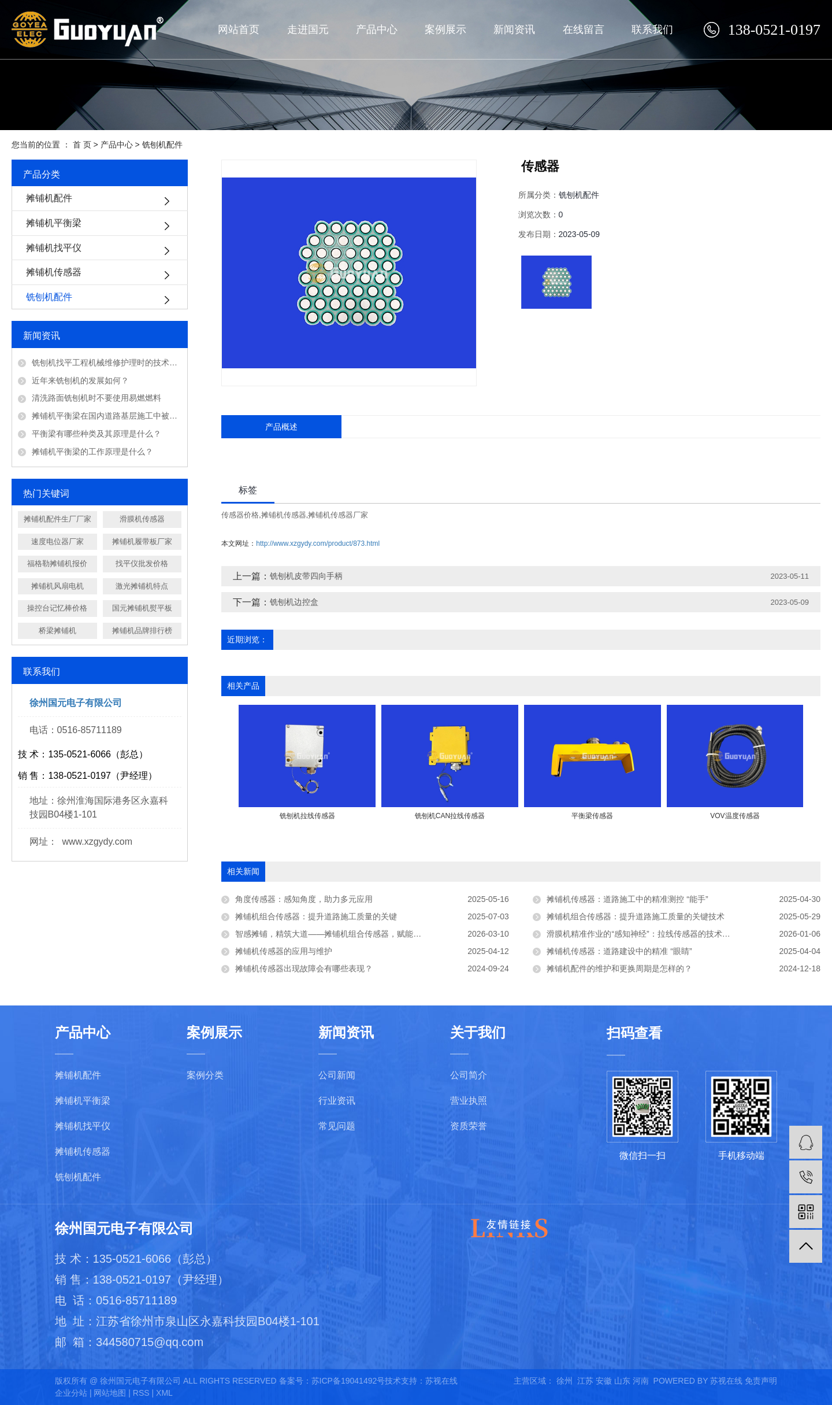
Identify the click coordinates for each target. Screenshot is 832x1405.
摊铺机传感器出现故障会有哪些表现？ (304, 968)
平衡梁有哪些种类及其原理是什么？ (96, 433)
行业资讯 (336, 1100)
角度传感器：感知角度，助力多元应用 (304, 899)
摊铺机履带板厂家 (142, 541)
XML (164, 1392)
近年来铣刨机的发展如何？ (80, 380)
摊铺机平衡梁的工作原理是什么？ (92, 451)
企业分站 (71, 1392)
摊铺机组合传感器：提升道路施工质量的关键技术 (636, 916)
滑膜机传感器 (142, 519)
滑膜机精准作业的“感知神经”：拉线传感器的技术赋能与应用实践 (662, 933)
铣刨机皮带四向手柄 (306, 576)
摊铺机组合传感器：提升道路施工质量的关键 (316, 916)
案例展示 (445, 29)
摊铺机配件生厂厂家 (57, 519)
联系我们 (652, 29)
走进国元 (308, 29)
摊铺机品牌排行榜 (142, 630)
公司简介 (468, 1075)
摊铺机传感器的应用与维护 (283, 951)
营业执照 (468, 1100)
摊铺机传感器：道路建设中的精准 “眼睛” (619, 951)
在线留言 (583, 29)
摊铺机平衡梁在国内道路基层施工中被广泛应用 (106, 415)
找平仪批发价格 (142, 563)
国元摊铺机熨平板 (142, 608)
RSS (141, 1392)
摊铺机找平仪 (53, 248)
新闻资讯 (514, 29)
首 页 (82, 144)
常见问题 (336, 1126)
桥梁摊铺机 (57, 630)
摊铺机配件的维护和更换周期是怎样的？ (619, 968)
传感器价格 (240, 515)
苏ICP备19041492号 (348, 1380)
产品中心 (377, 29)
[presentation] (246, 828)
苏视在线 (441, 1380)
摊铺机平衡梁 (53, 223)
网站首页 (238, 29)
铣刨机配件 (162, 144)
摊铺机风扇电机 (57, 586)
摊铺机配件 (49, 198)
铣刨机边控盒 (294, 602)
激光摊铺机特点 (142, 586)
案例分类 (205, 1075)
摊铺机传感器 (53, 272)
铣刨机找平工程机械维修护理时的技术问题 (106, 362)
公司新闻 (336, 1075)
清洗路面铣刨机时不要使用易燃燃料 (96, 397)
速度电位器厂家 (57, 541)
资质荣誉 (468, 1126)
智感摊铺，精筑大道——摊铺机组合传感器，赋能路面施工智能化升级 (360, 933)
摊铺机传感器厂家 (338, 515)
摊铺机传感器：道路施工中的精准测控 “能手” (627, 899)
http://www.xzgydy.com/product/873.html (318, 543)
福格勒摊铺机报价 (57, 563)
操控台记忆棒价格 (57, 608)
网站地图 (110, 1392)
